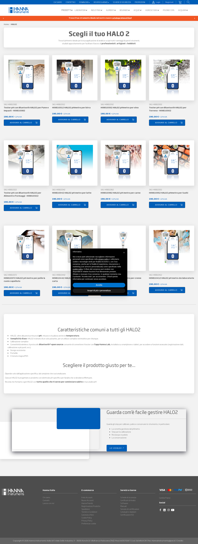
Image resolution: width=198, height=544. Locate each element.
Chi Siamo (58, 2)
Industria (96, 10)
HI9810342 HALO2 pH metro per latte (71, 192)
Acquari (183, 10)
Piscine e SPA (168, 10)
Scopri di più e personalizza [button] (99, 291)
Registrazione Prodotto (90, 506)
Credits (180, 541)
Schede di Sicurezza (122, 2)
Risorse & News (101, 2)
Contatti (46, 500)
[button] (66, 10)
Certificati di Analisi (127, 500)
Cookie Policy (86, 517)
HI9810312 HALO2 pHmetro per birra (71, 107)
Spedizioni (85, 509)
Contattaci (70, 2)
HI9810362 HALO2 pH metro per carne (121, 192)
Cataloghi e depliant (128, 512)
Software (124, 503)
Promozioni (140, 2)
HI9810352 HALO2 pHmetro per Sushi (168, 192)
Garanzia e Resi (87, 514)
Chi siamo (46, 497)
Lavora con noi (48, 503)
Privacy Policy (86, 520)
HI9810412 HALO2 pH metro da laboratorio (171, 277)
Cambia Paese (164, 498)
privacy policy (103, 259)
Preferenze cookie (88, 523)
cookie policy (78, 269)
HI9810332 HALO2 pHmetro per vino (120, 107)
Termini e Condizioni (89, 512)
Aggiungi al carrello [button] (21, 122)
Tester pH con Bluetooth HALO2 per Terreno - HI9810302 (167, 109)
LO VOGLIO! (116, 448)
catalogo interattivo (121, 18)
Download (84, 2)
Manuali (123, 506)
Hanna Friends (87, 503)
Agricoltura (152, 10)
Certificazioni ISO (127, 514)
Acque (138, 10)
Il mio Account (86, 497)
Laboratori (81, 10)
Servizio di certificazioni (129, 509)
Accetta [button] (99, 285)
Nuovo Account (87, 500)
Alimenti (111, 10)
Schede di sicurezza (128, 497)
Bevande (125, 10)
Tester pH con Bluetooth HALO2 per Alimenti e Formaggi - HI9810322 (22, 194)
